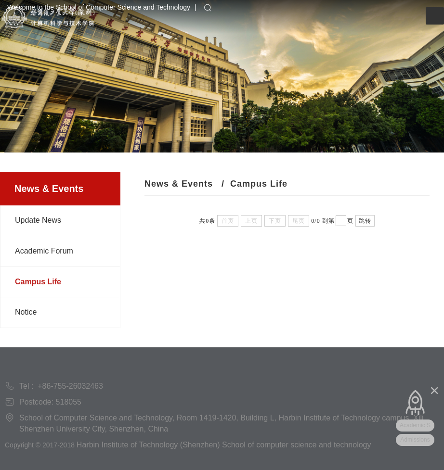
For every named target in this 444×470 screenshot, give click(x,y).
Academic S (415, 425)
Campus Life (38, 282)
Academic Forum (44, 251)
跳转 (365, 220)
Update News (38, 220)
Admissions (415, 439)
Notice (26, 312)
